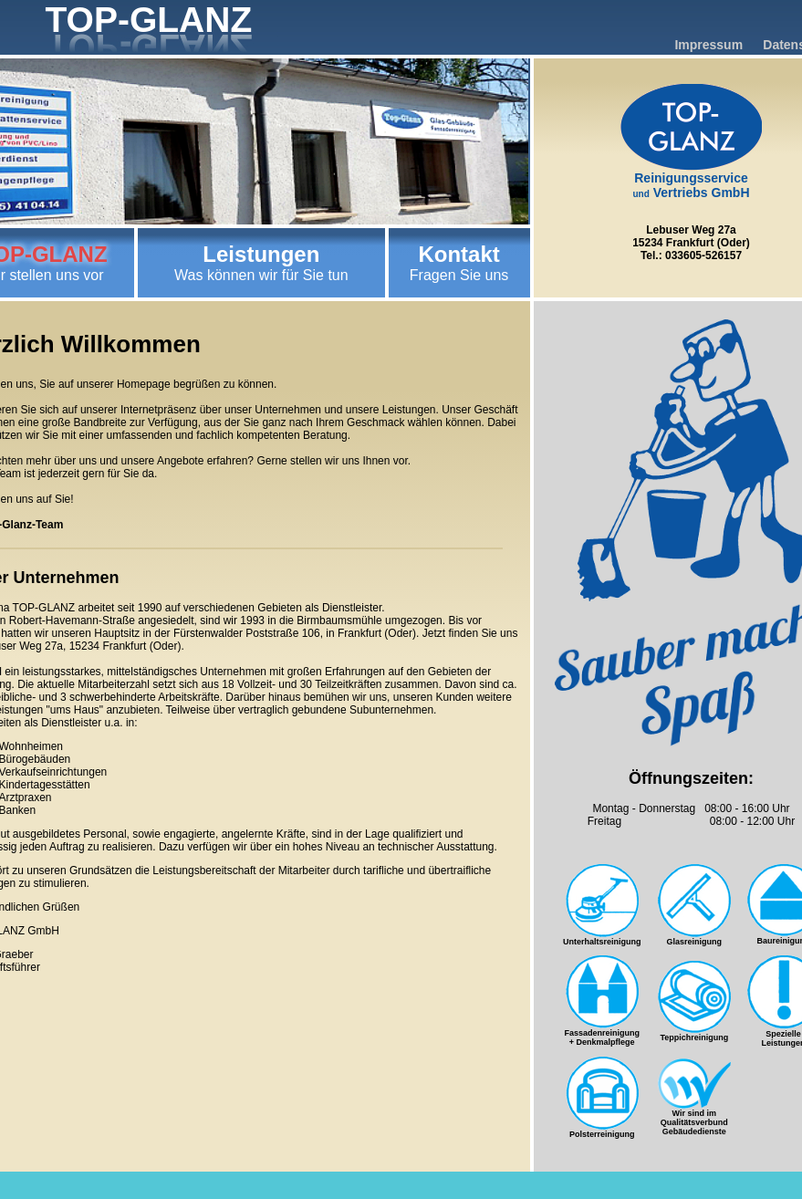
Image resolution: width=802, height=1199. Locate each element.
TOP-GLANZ (149, 19)
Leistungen (261, 254)
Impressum (708, 44)
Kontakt (458, 254)
